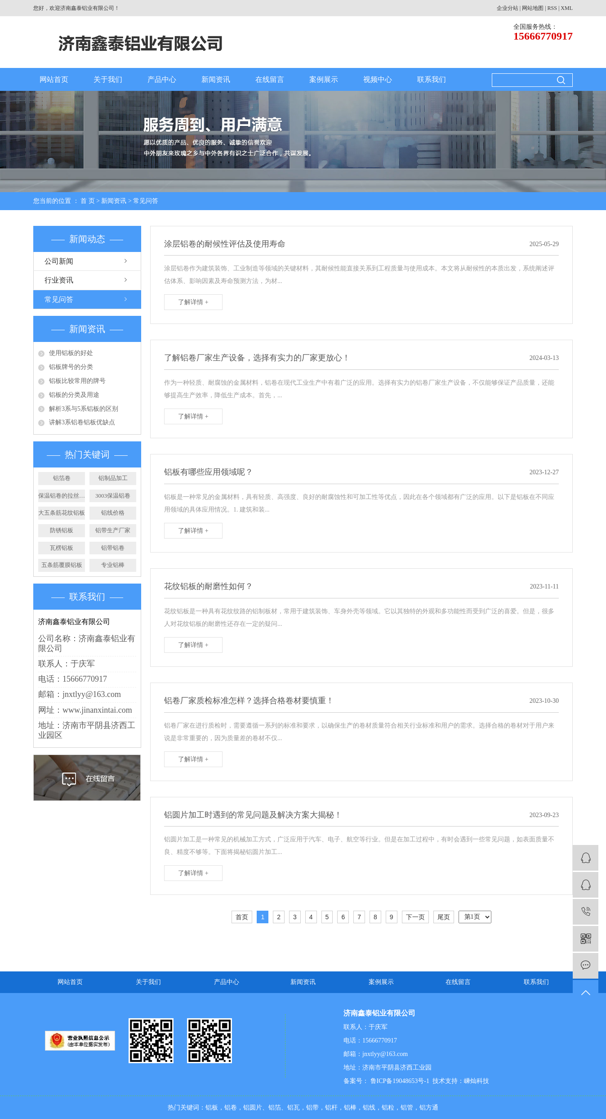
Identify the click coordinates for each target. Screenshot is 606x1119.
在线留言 (269, 79)
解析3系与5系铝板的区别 (83, 408)
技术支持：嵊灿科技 (460, 1081)
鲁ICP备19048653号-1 (399, 1081)
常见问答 (145, 201)
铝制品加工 (113, 478)
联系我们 (431, 79)
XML (567, 8)
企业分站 (507, 8)
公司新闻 (59, 261)
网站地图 (533, 8)
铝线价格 (113, 512)
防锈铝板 (61, 530)
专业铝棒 (113, 565)
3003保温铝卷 (112, 495)
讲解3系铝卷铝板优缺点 (82, 422)
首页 (242, 917)
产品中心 (161, 79)
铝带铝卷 (113, 547)
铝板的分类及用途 (74, 394)
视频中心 (377, 79)
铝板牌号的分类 (71, 367)
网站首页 (54, 79)
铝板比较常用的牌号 (77, 380)
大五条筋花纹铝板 (61, 512)
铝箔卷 (62, 478)
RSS (552, 8)
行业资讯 (59, 280)
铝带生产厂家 (112, 530)
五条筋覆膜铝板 (61, 565)
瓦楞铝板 (61, 547)
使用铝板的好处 (71, 353)
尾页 (443, 917)
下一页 (415, 917)
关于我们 (108, 79)
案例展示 (323, 79)
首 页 (87, 201)
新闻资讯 (215, 79)
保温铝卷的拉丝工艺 (61, 495)
